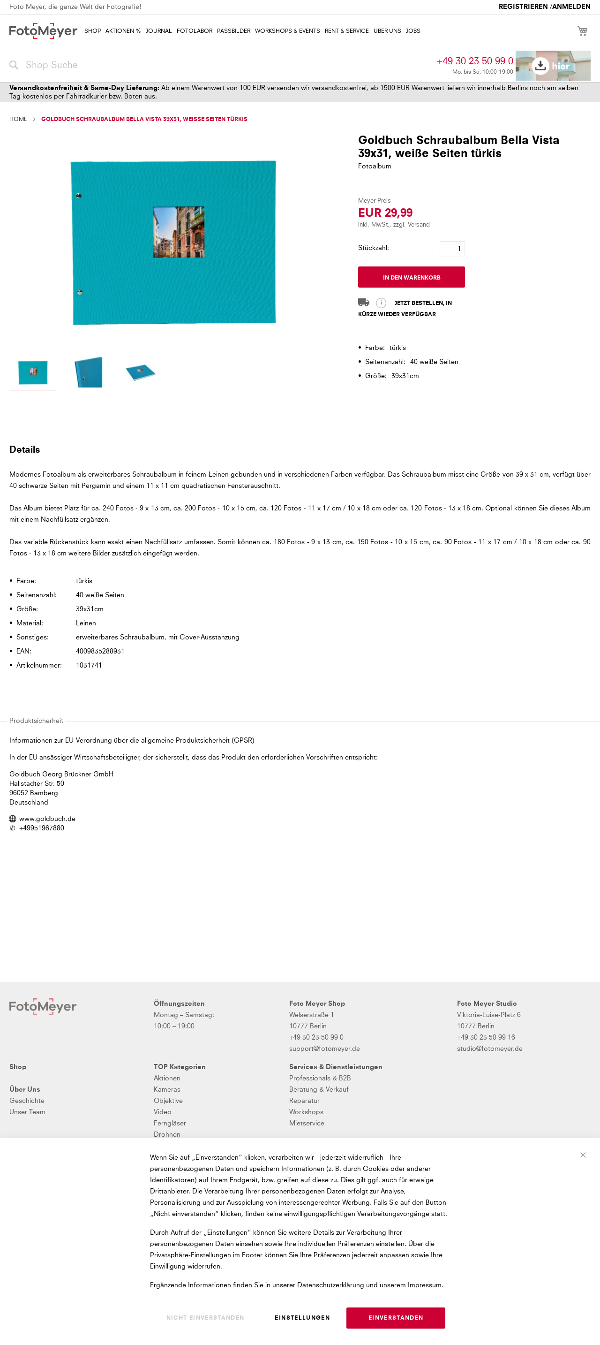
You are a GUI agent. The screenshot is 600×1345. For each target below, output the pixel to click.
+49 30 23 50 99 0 (475, 61)
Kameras (167, 1090)
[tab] (298, 449)
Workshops (306, 1112)
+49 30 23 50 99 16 (486, 1037)
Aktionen (167, 1078)
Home (18, 119)
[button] (32, 373)
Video (163, 1112)
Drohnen (167, 1135)
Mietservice (306, 1123)
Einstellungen (302, 1318)
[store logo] (43, 31)
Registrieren (523, 7)
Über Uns (24, 1090)
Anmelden (571, 7)
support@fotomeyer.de (324, 1049)
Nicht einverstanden (205, 1318)
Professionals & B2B (320, 1078)
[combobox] (220, 65)
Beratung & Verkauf (319, 1090)
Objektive (168, 1101)
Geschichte (27, 1101)
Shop (17, 1067)
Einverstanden (396, 1318)
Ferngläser (170, 1123)
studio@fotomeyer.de (490, 1049)
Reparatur (304, 1101)
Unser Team (27, 1112)
